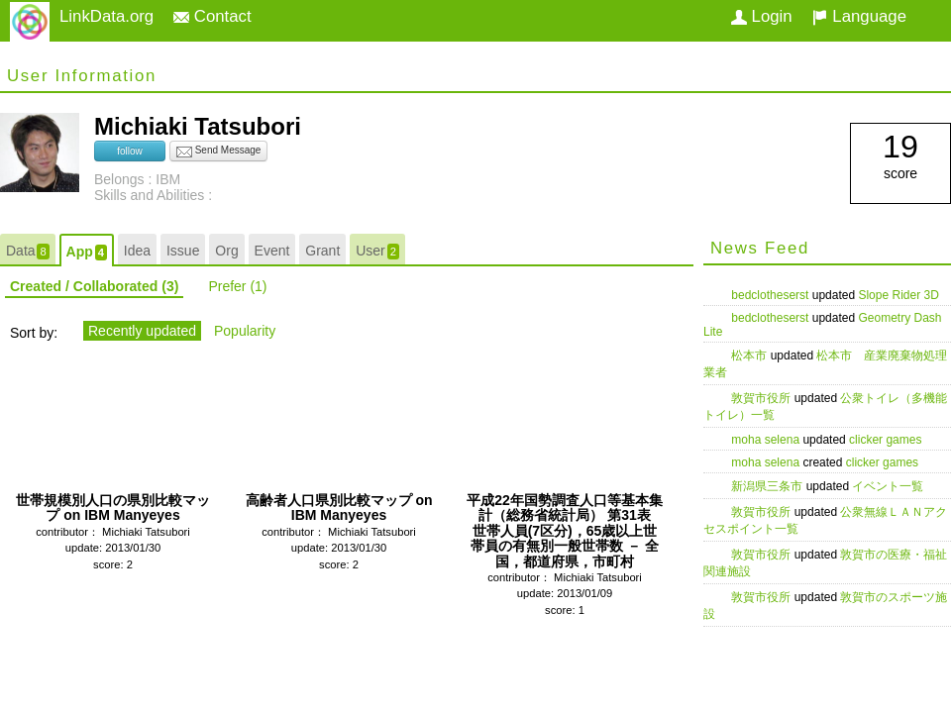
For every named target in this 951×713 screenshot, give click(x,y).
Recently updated (142, 331)
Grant (322, 250)
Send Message (219, 151)
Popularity (244, 331)
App (86, 252)
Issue (182, 250)
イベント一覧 (887, 486)
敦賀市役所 (762, 398)
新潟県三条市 (768, 486)
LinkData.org (106, 16)
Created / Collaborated (94, 286)
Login (761, 16)
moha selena (766, 440)
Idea (137, 250)
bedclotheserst (771, 295)
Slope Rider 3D (898, 295)
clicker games (885, 440)
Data (28, 251)
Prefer (237, 286)
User (377, 251)
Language (859, 16)
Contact (212, 16)
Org (226, 250)
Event (272, 250)
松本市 (750, 355)
